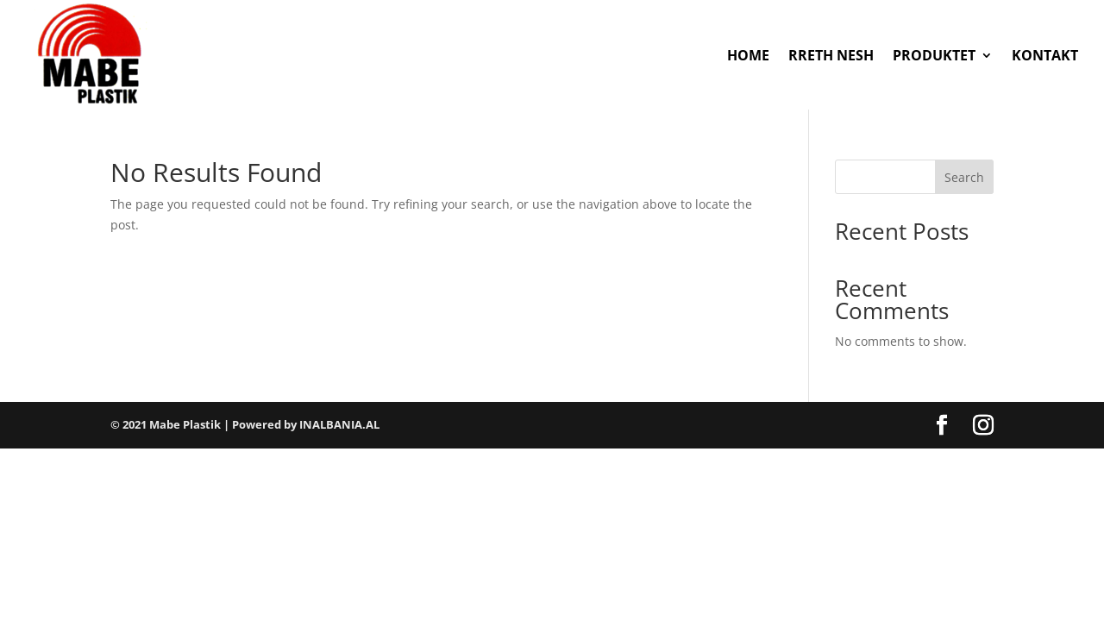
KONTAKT (1045, 55)
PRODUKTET (934, 55)
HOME (748, 55)
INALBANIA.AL (339, 424)
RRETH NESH (831, 55)
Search (964, 177)
